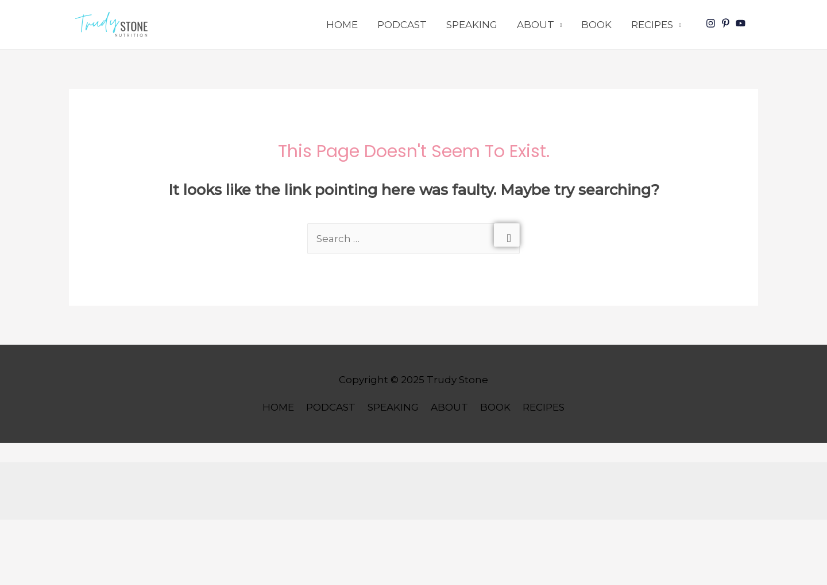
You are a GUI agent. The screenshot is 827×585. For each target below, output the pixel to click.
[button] (114, 25)
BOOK (596, 24)
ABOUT (535, 24)
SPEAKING (471, 24)
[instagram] (712, 23)
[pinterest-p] (727, 23)
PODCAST (402, 24)
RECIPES (652, 24)
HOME (342, 24)
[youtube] (742, 23)
